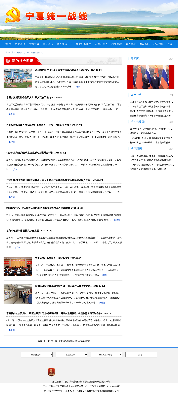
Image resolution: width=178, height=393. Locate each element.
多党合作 (20, 44)
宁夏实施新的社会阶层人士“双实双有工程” (28, 97)
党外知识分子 (64, 44)
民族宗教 (34, 44)
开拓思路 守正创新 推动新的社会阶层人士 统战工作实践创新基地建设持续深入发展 (48, 180)
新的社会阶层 (83, 44)
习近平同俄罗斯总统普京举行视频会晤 (148, 169)
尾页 (60, 341)
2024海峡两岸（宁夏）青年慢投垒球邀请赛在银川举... (62, 70)
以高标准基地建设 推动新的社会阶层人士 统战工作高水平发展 (37, 125)
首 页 (8, 44)
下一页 (54, 341)
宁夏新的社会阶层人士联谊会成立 (52, 258)
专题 (169, 44)
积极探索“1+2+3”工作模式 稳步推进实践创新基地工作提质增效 (38, 208)
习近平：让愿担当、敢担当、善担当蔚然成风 (151, 156)
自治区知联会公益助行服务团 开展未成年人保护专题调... (63, 286)
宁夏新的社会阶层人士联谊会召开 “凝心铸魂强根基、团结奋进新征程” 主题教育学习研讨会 (52, 313)
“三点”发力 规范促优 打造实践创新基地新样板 (29, 152)
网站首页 (21, 52)
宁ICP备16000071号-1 (54, 391)
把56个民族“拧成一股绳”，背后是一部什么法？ (152, 142)
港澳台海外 (101, 44)
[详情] (78, 87)
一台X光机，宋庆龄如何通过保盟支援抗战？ (151, 138)
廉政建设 (130, 44)
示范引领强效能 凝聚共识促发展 (22, 230)
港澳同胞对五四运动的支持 (143, 133)
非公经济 (48, 44)
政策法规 (158, 44)
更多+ (171, 59)
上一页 (46, 341)
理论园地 (144, 44)
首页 (39, 341)
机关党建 (116, 44)
